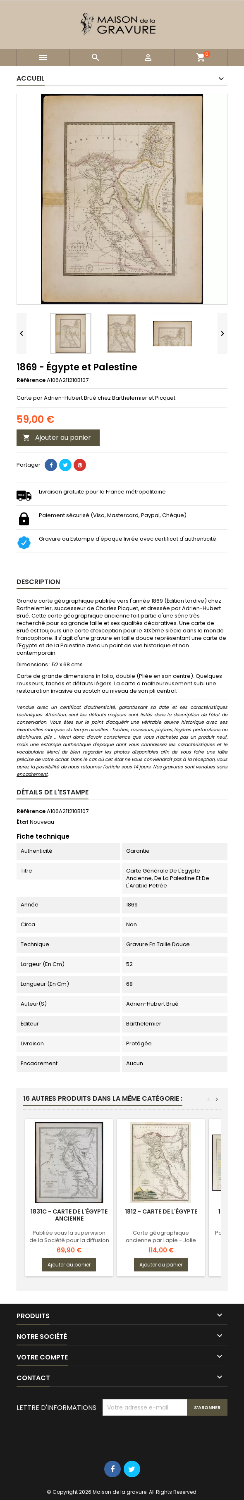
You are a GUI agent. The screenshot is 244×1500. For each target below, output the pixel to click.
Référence (31, 380)
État (23, 822)
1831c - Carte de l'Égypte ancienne (69, 1215)
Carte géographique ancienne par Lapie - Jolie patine (161, 1240)
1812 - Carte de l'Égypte (161, 1211)
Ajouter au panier (57, 437)
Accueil (31, 78)
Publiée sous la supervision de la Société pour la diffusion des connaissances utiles (69, 1240)
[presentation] (165, 1436)
